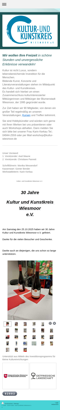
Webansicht (54, 404)
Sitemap (16, 403)
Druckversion (7, 403)
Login (57, 402)
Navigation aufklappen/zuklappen (30, 4)
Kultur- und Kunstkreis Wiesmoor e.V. (30, 181)
